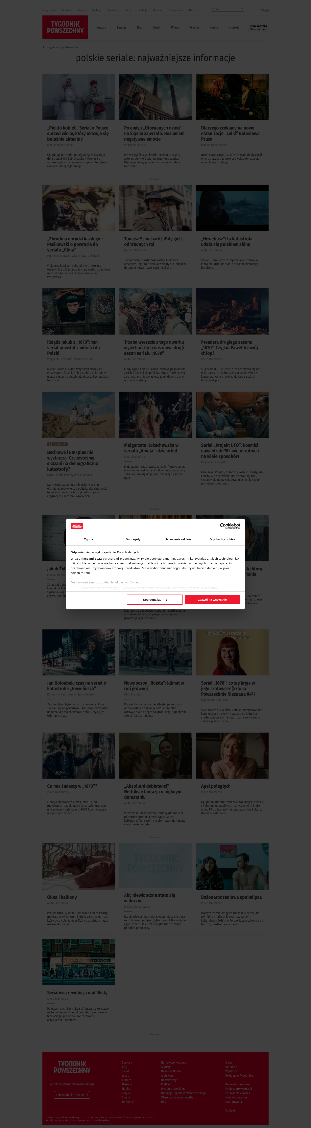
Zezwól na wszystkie (212, 599)
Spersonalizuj (155, 599)
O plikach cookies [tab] (222, 539)
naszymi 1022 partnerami (100, 558)
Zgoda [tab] (88, 539)
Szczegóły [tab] (133, 539)
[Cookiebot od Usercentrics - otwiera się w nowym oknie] (223, 526)
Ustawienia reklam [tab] (178, 539)
